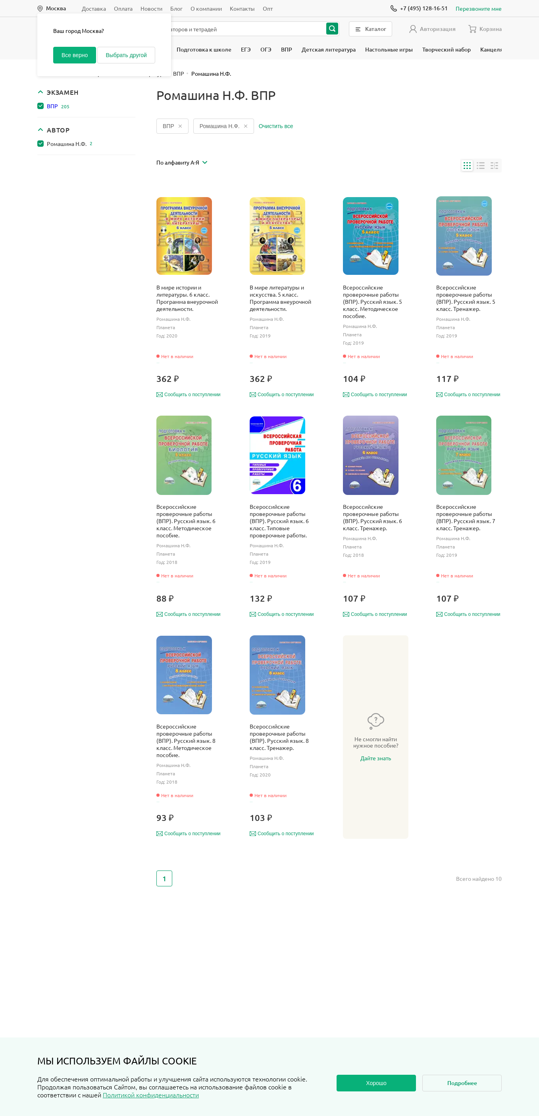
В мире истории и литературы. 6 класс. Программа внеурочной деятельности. (187, 298)
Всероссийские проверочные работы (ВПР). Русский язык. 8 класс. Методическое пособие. (186, 740)
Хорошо (376, 1083)
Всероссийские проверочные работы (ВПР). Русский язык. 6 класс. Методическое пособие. (186, 521)
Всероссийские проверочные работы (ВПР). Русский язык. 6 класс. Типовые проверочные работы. (279, 521)
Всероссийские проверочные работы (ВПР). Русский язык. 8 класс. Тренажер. (279, 737)
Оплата (123, 8)
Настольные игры (389, 49)
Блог (176, 8)
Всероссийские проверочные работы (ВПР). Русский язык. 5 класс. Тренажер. (465, 298)
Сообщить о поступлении (188, 394)
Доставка (94, 8)
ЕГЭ (246, 49)
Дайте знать (375, 758)
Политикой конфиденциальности (151, 1094)
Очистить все (276, 126)
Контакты (242, 8)
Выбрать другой (126, 55)
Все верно (75, 55)
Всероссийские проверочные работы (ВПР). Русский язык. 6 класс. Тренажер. (372, 517)
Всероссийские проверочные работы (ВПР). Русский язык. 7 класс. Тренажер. (465, 517)
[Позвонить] (419, 8)
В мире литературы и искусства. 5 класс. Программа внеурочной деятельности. (280, 298)
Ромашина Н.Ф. (69, 143)
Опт (268, 8)
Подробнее (462, 1083)
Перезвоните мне (479, 8)
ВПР (286, 49)
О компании (206, 8)
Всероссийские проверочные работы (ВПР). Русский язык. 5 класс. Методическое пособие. (372, 301)
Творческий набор (446, 49)
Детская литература (329, 49)
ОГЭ (265, 49)
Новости (151, 8)
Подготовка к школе (204, 49)
